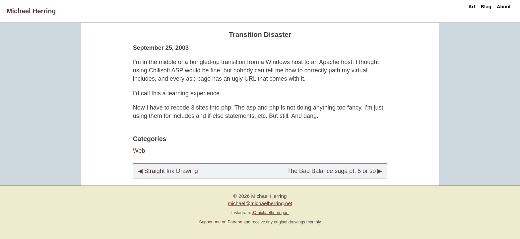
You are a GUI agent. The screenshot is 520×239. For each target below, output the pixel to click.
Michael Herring (31, 11)
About (498, 11)
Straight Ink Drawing (171, 171)
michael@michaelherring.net (260, 203)
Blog (470, 11)
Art (445, 11)
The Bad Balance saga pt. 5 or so (331, 171)
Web (139, 150)
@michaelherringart (270, 212)
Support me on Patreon (220, 222)
